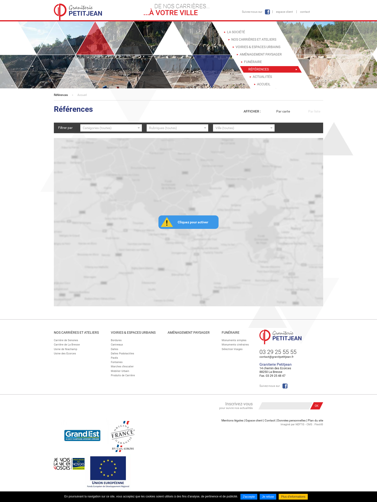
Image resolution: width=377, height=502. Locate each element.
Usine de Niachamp (65, 349)
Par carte (283, 111)
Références (61, 95)
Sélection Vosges (232, 349)
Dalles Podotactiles (122, 353)
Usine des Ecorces (65, 353)
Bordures (116, 340)
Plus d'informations (293, 496)
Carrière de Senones (66, 340)
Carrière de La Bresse (67, 344)
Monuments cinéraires (235, 344)
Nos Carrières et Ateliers (76, 332)
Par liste (314, 111)
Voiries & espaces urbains (133, 332)
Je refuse (268, 496)
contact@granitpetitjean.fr (276, 356)
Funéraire (230, 332)
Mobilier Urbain (120, 371)
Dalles (114, 349)
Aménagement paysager (189, 332)
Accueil (82, 95)
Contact (305, 11)
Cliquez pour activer (193, 222)
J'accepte (249, 496)
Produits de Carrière (123, 375)
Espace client (284, 11)
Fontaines (117, 362)
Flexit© (318, 424)
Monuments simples (234, 340)
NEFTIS (299, 424)
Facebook (267, 11)
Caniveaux (117, 344)
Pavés (114, 357)
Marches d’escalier (122, 366)
